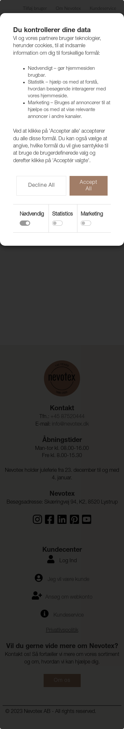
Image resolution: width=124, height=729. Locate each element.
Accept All (88, 186)
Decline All (41, 185)
